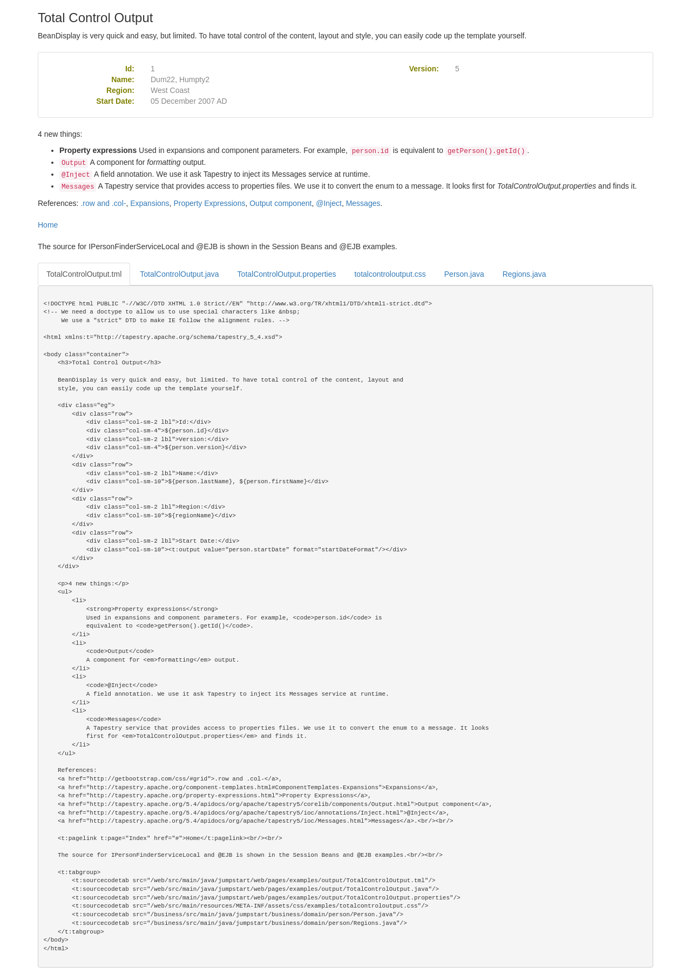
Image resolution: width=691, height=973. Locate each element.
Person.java (464, 274)
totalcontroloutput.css (389, 274)
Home (48, 225)
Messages (363, 203)
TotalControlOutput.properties (287, 274)
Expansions (149, 203)
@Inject (329, 203)
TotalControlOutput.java (179, 274)
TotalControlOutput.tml (83, 274)
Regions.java (524, 274)
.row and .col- (103, 203)
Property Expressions (209, 203)
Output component (280, 203)
